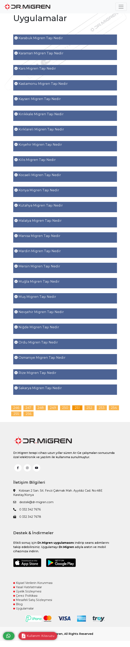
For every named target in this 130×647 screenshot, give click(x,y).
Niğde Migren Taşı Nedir (36, 327)
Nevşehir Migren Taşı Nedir (39, 312)
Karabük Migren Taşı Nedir (38, 38)
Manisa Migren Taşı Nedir (37, 236)
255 (16, 414)
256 (28, 414)
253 (102, 408)
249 (53, 408)
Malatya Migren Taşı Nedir (38, 221)
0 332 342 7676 (27, 509)
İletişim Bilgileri (29, 482)
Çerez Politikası (25, 595)
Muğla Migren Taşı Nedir (37, 281)
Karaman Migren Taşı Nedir (38, 53)
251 (77, 408)
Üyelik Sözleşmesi (27, 591)
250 (65, 408)
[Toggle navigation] (121, 7)
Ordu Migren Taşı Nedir (36, 342)
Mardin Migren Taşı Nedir (37, 251)
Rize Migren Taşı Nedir (35, 373)
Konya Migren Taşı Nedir (36, 190)
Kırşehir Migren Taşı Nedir (38, 144)
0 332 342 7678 (27, 517)
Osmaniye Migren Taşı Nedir (40, 358)
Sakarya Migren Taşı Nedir (38, 388)
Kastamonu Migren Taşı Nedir (41, 84)
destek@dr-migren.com (33, 502)
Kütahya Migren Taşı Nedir (38, 205)
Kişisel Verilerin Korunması (32, 583)
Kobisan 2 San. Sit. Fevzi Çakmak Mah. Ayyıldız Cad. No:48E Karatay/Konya (58, 493)
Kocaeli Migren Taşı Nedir (37, 175)
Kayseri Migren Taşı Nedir (37, 99)
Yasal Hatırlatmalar (27, 587)
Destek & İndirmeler (33, 533)
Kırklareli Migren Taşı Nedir (39, 129)
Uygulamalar (23, 608)
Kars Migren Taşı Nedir (35, 68)
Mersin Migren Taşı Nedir (37, 266)
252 (89, 408)
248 (40, 408)
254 (114, 408)
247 (28, 408)
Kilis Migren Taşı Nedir (35, 160)
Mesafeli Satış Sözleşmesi (32, 600)
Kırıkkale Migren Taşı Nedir (39, 114)
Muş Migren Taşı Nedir (35, 297)
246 (16, 408)
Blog (18, 604)
